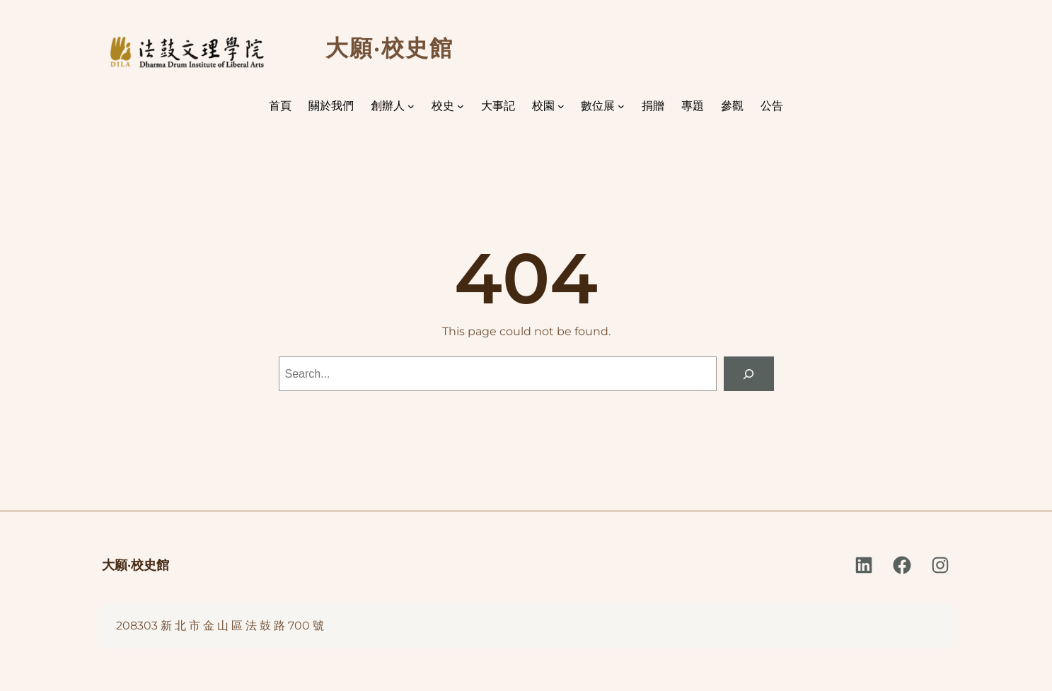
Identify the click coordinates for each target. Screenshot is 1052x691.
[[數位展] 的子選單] (621, 106)
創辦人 (388, 105)
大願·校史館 (135, 565)
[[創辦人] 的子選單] (411, 106)
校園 (543, 105)
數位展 (598, 105)
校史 (443, 105)
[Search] (749, 373)
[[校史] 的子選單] (460, 106)
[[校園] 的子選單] (561, 106)
